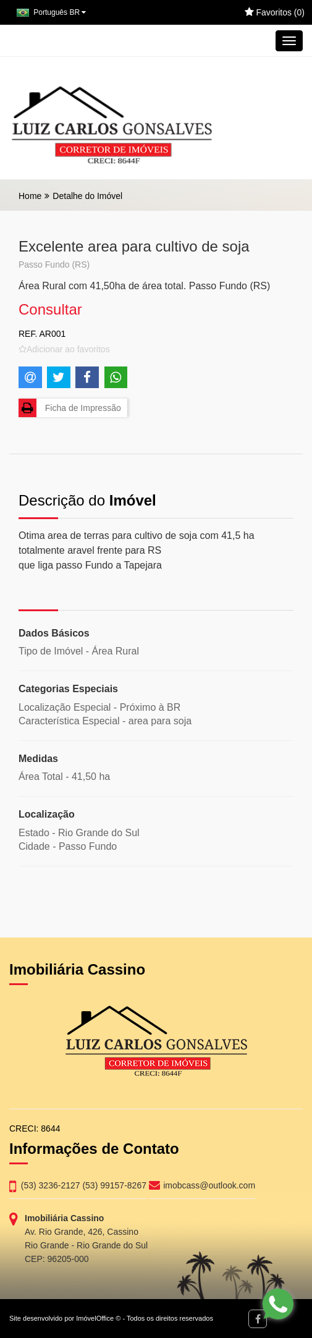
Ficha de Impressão (70, 408)
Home (30, 196)
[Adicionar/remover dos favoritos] (64, 349)
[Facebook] (257, 1319)
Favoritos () (275, 12)
